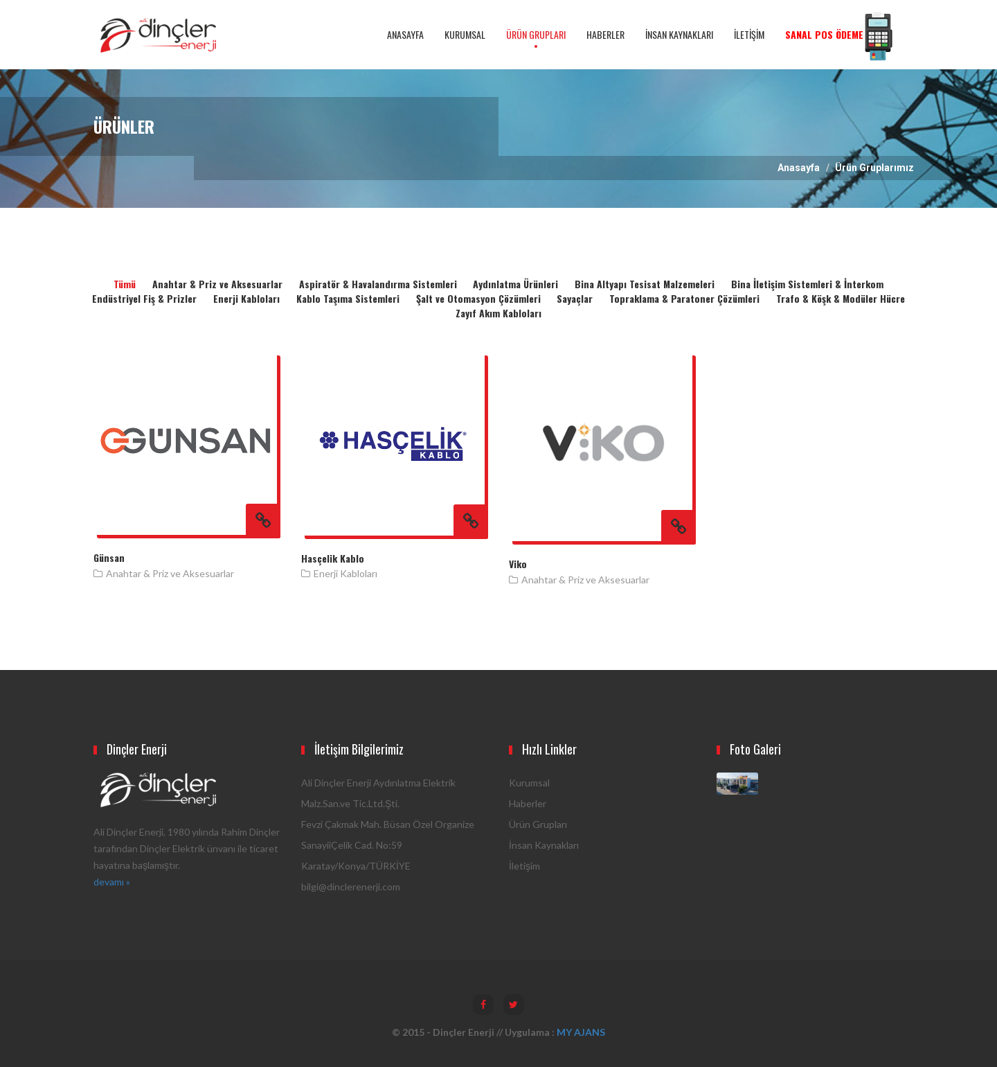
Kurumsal (529, 782)
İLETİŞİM (749, 34)
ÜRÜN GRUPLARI (536, 34)
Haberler (527, 803)
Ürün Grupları (538, 824)
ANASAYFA (405, 34)
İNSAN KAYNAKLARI (679, 34)
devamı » (111, 882)
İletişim (524, 866)
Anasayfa (799, 167)
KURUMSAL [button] (464, 34)
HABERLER (605, 34)
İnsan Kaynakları (544, 845)
